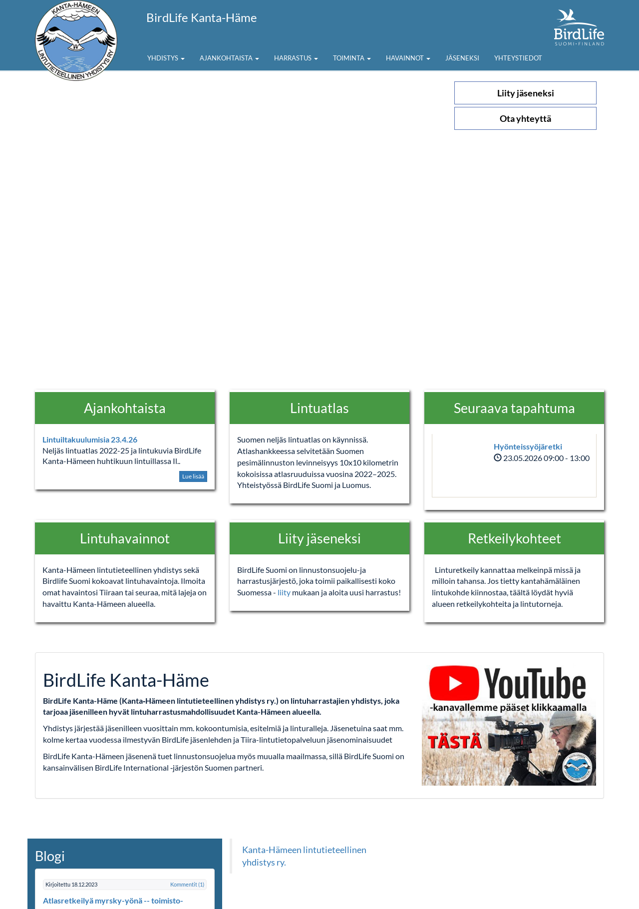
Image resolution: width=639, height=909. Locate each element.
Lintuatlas (319, 408)
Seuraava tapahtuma (514, 408)
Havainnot (408, 58)
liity (285, 592)
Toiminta (352, 58)
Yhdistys (166, 58)
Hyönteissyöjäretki (528, 446)
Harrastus (296, 58)
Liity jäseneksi (525, 92)
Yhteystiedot (518, 58)
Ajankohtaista (229, 58)
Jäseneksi (462, 58)
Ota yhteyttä (525, 118)
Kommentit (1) (187, 884)
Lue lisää (193, 476)
